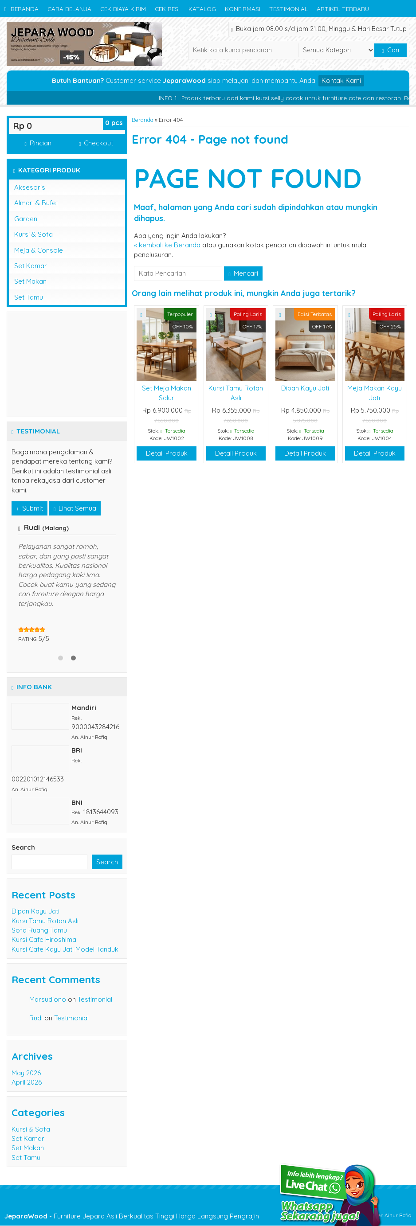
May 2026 (26, 1073)
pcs (114, 122)
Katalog (202, 8)
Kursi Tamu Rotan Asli (45, 921)
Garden (25, 219)
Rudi (36, 1018)
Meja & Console (38, 250)
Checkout (96, 143)
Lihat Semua (75, 508)
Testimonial (288, 8)
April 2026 (27, 1082)
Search (23, 847)
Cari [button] (390, 50)
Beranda (21, 8)
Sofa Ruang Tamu (39, 930)
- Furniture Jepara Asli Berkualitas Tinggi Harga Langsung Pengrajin (131, 1216)
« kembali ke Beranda (167, 245)
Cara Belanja (69, 8)
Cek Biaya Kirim (123, 8)
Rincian (37, 143)
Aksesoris (29, 187)
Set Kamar (30, 266)
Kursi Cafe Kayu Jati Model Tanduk (65, 949)
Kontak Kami (341, 80)
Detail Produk (167, 453)
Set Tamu (28, 297)
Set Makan (30, 281)
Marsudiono (47, 999)
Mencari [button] (243, 273)
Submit (29, 508)
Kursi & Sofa (33, 234)
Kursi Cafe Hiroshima (44, 939)
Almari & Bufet (36, 203)
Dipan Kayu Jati (305, 388)
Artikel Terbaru (343, 8)
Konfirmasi (242, 8)
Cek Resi (167, 8)
